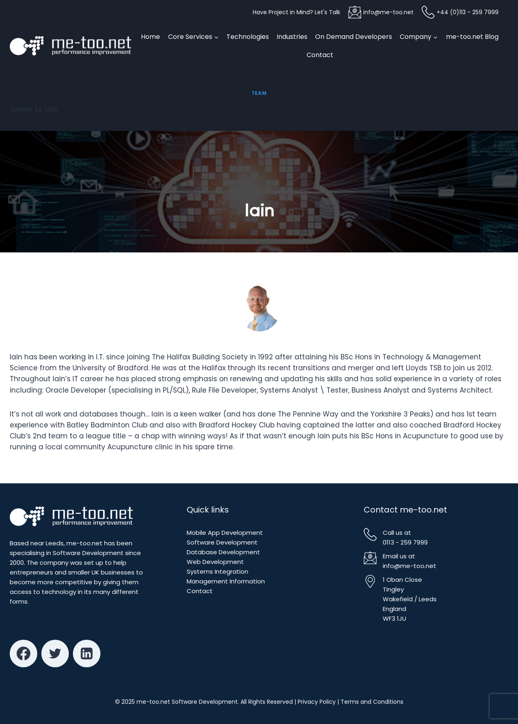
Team (259, 93)
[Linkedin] (86, 653)
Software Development (222, 542)
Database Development (223, 552)
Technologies (247, 36)
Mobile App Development (225, 532)
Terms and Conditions (372, 702)
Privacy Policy (317, 702)
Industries (292, 36)
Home (150, 36)
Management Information (226, 581)
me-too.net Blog (472, 36)
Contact (320, 55)
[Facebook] (23, 653)
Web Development (215, 561)
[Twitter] (55, 653)
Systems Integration (217, 571)
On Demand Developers (353, 36)
